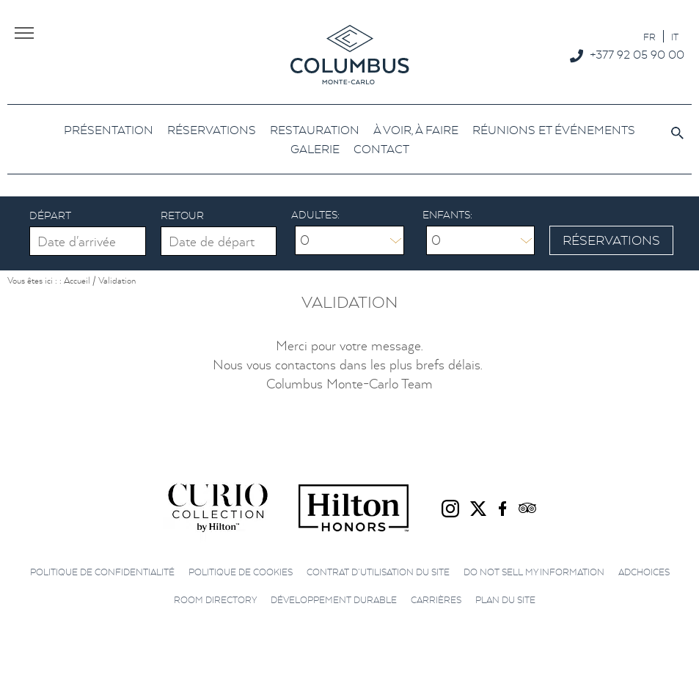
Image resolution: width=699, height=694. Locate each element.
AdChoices (644, 572)
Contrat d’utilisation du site (378, 572)
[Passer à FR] (649, 36)
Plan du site (505, 600)
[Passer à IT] (675, 36)
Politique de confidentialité (102, 572)
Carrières (436, 600)
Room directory (215, 600)
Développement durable (334, 600)
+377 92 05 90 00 (637, 54)
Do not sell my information (534, 572)
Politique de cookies (241, 572)
